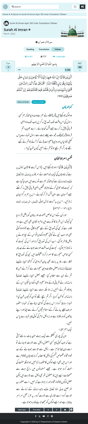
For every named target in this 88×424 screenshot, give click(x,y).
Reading (30, 49)
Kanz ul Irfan (38, 102)
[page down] (56, 410)
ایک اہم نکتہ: (65, 330)
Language (59, 56)
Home (5, 14)
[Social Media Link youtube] (44, 416)
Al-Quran (15, 14)
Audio (29, 56)
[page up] (48, 410)
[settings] (71, 410)
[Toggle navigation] (75, 6)
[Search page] (36, 6)
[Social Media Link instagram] (48, 416)
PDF (43, 56)
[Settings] (82, 6)
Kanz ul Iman (23, 102)
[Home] (5, 6)
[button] (19, 70)
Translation (44, 49)
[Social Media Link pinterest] (52, 416)
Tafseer (57, 49)
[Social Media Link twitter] (40, 416)
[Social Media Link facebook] (36, 416)
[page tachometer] (65, 410)
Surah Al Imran (17, 29)
